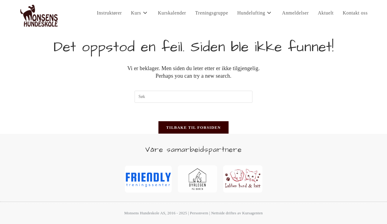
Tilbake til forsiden (193, 127)
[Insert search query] (193, 97)
